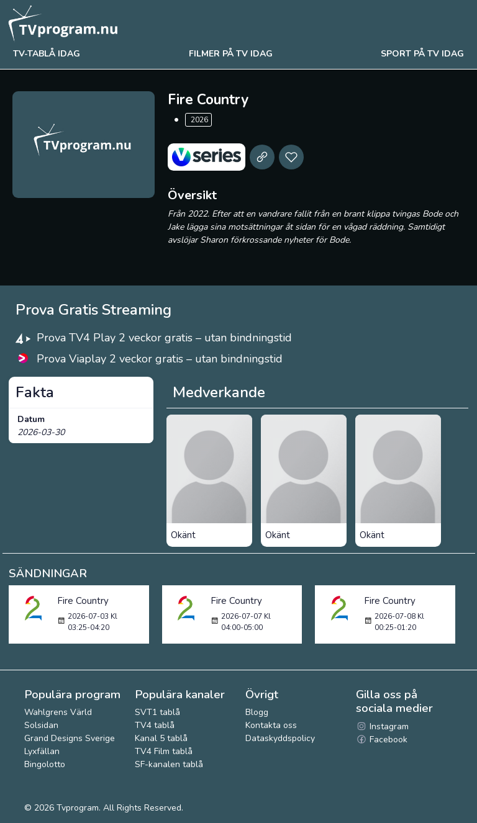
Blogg (256, 712)
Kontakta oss (271, 725)
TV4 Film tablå (164, 751)
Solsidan (41, 725)
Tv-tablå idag (46, 54)
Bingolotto (44, 764)
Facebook (381, 739)
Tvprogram (78, 808)
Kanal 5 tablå (161, 738)
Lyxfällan (42, 751)
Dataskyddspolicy (280, 738)
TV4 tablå (155, 725)
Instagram (382, 726)
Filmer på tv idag (231, 54)
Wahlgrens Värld (58, 712)
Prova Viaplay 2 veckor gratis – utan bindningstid (160, 358)
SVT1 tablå (157, 712)
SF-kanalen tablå (169, 764)
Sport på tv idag (422, 54)
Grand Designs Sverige (69, 738)
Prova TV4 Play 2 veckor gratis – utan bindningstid (164, 337)
